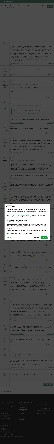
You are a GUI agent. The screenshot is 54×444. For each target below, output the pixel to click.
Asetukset (36, 237)
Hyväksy (44, 237)
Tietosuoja (9, 237)
